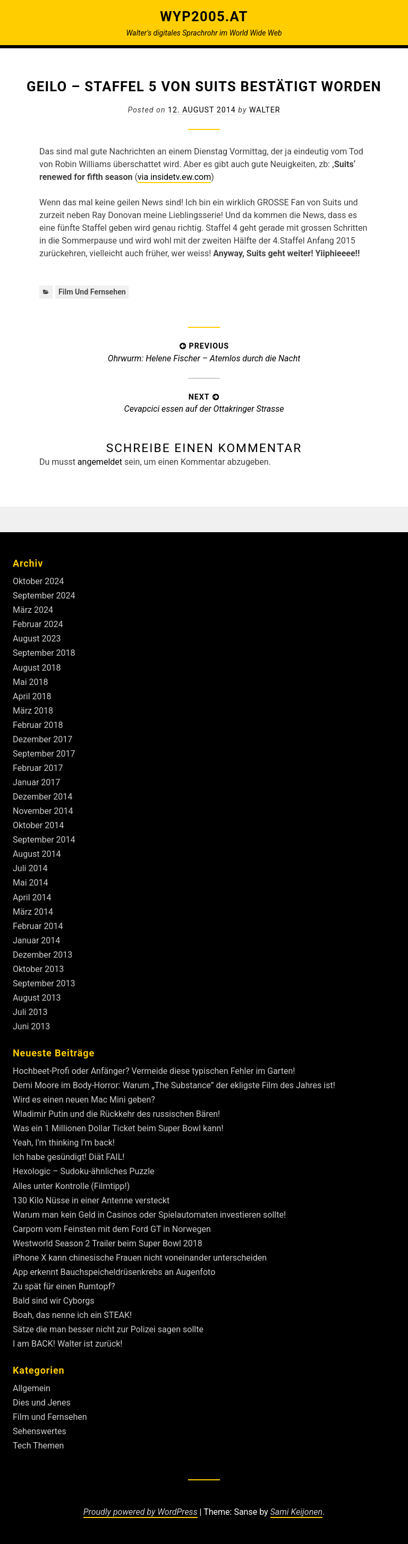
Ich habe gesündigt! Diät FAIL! (68, 1157)
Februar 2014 (38, 926)
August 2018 (37, 668)
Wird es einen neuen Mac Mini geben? (84, 1100)
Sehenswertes (39, 1431)
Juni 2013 (31, 1026)
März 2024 (33, 610)
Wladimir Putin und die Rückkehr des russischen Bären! (116, 1114)
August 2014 (37, 854)
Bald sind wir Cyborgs (53, 1301)
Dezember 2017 (42, 739)
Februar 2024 (38, 624)
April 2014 (32, 897)
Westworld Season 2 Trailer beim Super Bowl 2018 (107, 1243)
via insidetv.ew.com (174, 177)
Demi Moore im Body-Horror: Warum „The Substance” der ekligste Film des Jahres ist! (174, 1085)
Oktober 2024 (38, 581)
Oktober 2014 (38, 825)
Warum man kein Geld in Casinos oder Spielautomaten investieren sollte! (149, 1215)
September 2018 (44, 653)
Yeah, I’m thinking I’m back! (64, 1143)
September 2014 (44, 840)
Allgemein (31, 1388)
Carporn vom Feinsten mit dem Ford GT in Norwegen (112, 1229)
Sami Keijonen (296, 1512)
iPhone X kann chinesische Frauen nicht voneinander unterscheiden (140, 1258)
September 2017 (44, 754)
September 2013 (44, 983)
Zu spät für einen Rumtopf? (64, 1286)
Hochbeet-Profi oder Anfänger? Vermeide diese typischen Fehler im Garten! (154, 1071)
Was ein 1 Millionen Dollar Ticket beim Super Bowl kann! (118, 1128)
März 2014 (33, 912)
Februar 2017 (38, 768)
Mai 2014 (30, 883)
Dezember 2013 (42, 955)
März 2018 (33, 711)
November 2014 (43, 811)
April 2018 (32, 696)
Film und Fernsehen (92, 292)
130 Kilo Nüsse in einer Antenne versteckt (91, 1200)
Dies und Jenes (42, 1403)
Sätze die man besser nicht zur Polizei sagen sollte (108, 1329)
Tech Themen (38, 1446)
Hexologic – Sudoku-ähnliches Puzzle (84, 1171)
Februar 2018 (38, 725)
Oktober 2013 (38, 969)
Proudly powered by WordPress (140, 1512)
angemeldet (100, 462)
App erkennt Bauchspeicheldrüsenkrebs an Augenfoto (114, 1272)
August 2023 (37, 639)
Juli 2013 (30, 1012)
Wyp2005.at (204, 16)
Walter (264, 110)
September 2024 (44, 596)
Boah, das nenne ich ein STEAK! (72, 1315)
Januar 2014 (36, 940)
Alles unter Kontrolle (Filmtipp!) (71, 1186)
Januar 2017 (36, 782)
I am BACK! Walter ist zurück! (68, 1344)
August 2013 (37, 998)
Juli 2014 (30, 868)
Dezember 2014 (42, 797)
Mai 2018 (30, 682)
